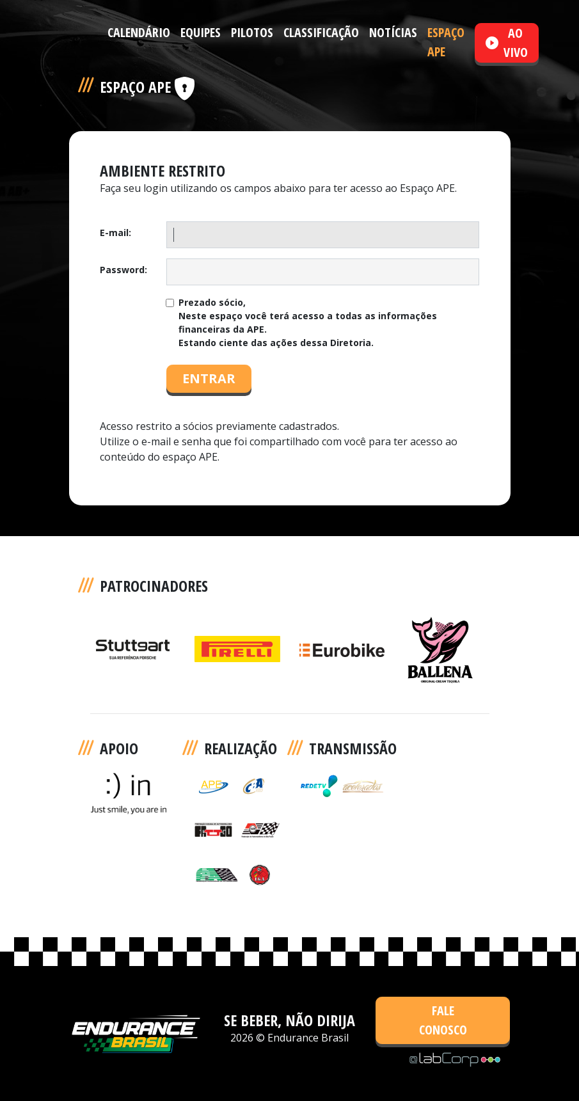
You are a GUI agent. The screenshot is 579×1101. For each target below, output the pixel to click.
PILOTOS (252, 32)
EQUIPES (200, 32)
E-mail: (115, 232)
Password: (123, 270)
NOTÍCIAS (393, 32)
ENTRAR (208, 378)
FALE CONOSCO (443, 1020)
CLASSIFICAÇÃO (321, 32)
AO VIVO (507, 42)
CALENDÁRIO (138, 32)
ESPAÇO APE (445, 42)
